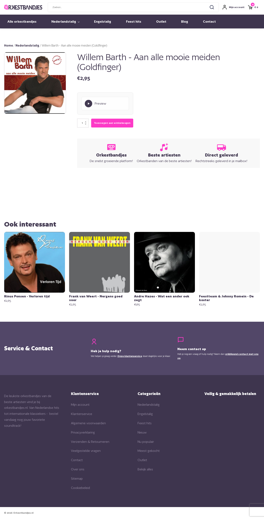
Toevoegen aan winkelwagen (112, 123)
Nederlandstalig (63, 21)
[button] (58, 59)
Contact (209, 21)
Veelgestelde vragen (86, 451)
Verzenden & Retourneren (90, 442)
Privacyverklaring (83, 433)
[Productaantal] (83, 123)
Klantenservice (81, 414)
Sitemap (77, 479)
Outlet (161, 21)
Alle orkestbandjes (22, 21)
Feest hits (133, 21)
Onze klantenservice (129, 356)
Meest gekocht (149, 451)
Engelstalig (102, 21)
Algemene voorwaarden (88, 423)
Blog (184, 21)
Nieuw (142, 433)
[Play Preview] (105, 103)
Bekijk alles (145, 470)
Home (8, 45)
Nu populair (146, 442)
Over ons (77, 470)
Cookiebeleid (80, 488)
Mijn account (80, 405)
